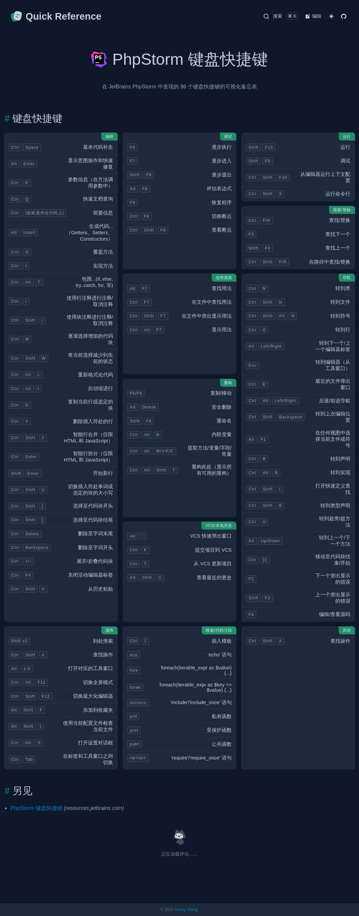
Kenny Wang (186, 909)
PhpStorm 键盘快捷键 (36, 808)
